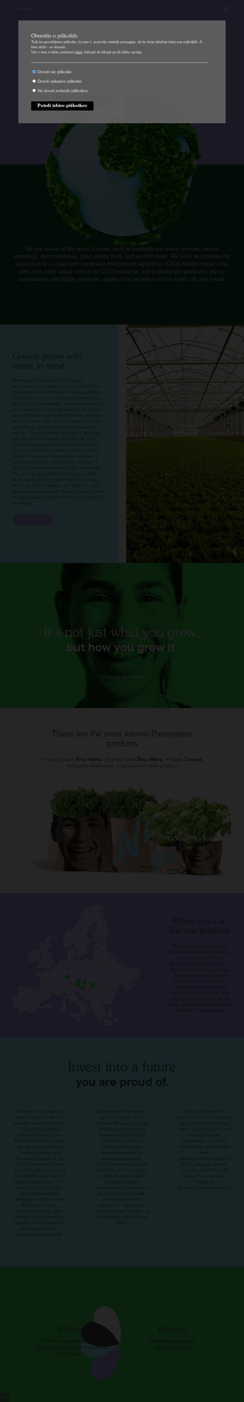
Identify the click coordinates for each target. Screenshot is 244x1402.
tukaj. (79, 52)
